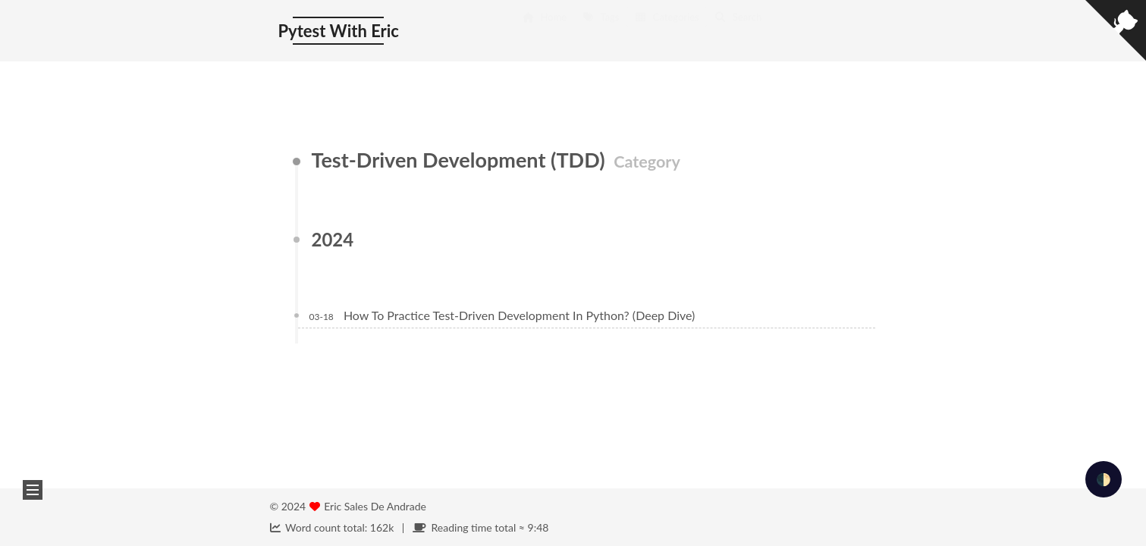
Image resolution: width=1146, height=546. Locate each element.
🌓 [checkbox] (1103, 479)
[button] (32, 490)
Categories (666, 32)
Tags (600, 32)
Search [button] (738, 32)
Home (544, 32)
